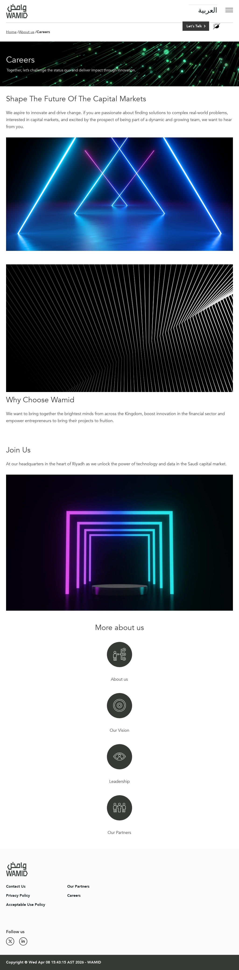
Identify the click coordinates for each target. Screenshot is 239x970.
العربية (207, 10)
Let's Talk (194, 26)
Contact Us (15, 886)
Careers (74, 895)
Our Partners (78, 886)
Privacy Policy (18, 895)
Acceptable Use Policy (25, 904)
